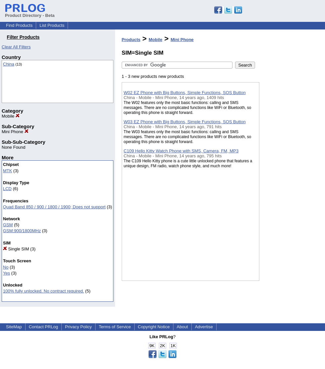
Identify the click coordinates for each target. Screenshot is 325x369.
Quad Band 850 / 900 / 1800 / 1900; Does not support (54, 206)
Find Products (19, 25)
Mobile (11, 116)
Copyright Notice (154, 326)
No (6, 267)
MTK (7, 170)
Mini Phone (15, 131)
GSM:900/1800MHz (22, 230)
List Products (51, 25)
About (182, 326)
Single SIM (16, 248)
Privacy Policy (78, 326)
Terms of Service (115, 326)
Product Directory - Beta (30, 13)
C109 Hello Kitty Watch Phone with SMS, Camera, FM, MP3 (181, 150)
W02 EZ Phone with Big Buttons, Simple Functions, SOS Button (185, 92)
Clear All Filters (16, 46)
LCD (7, 188)
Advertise (204, 326)
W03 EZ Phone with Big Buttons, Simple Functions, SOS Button (185, 121)
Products (131, 39)
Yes (6, 273)
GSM (8, 224)
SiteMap (14, 326)
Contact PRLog (43, 326)
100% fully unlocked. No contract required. (43, 291)
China (8, 64)
